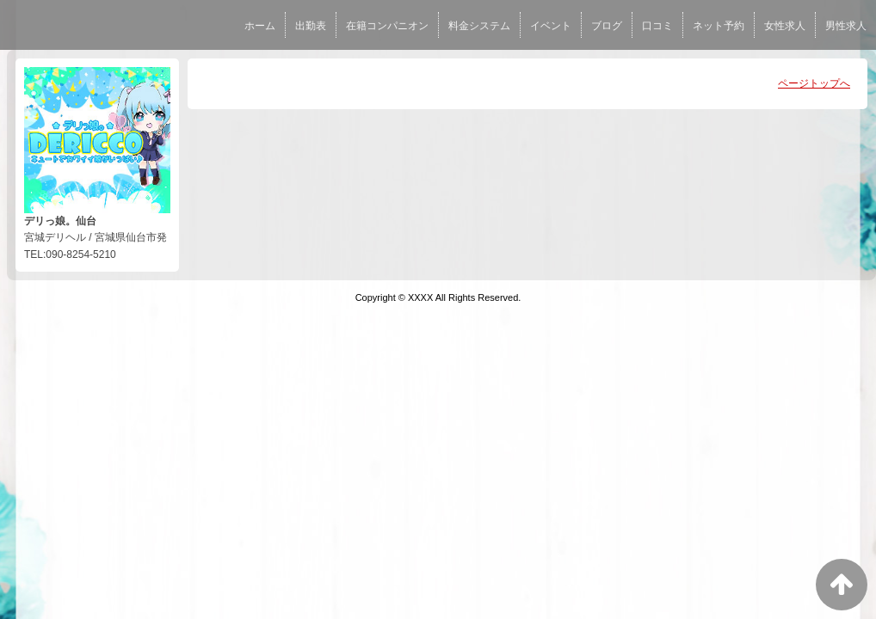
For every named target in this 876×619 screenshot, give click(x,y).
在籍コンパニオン (387, 26)
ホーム (259, 26)
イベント (550, 26)
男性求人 (846, 26)
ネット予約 (718, 26)
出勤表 (310, 26)
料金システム (479, 26)
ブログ (606, 26)
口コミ (657, 26)
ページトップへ (814, 83)
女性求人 (784, 26)
